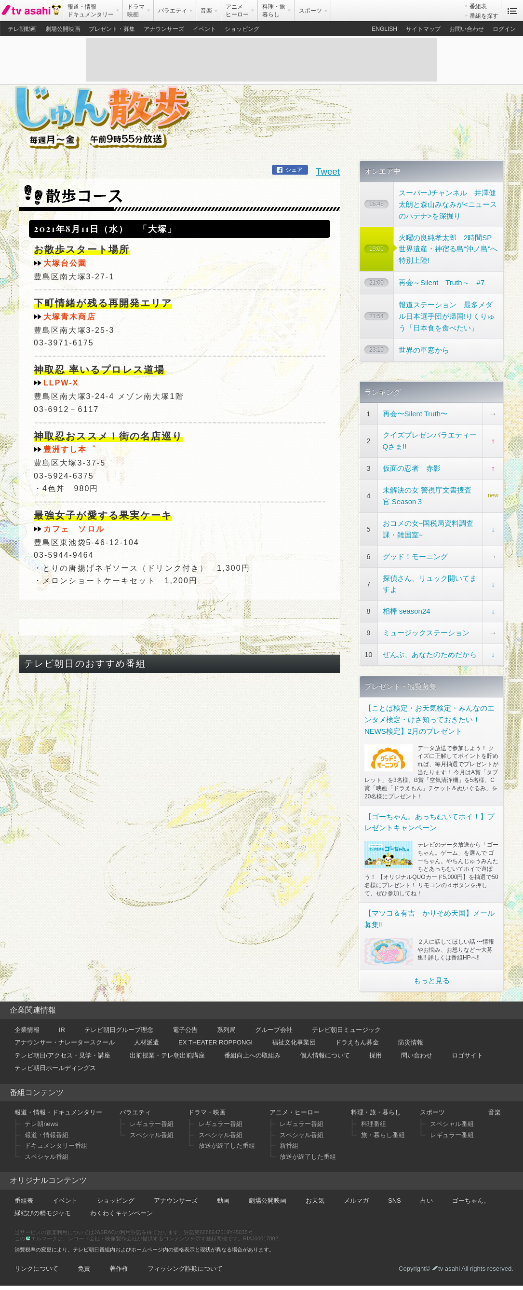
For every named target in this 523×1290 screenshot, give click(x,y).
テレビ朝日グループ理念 (118, 1029)
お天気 (315, 1200)
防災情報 (410, 1042)
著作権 (118, 1268)
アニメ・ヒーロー (294, 1112)
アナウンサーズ (164, 29)
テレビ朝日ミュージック (346, 1029)
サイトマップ (423, 29)
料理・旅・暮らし (376, 1112)
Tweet (328, 171)
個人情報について (325, 1055)
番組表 (478, 6)
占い (426, 1200)
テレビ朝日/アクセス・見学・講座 (62, 1055)
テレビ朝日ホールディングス (55, 1067)
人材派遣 (146, 1042)
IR (62, 1029)
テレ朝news (41, 1123)
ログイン (504, 29)
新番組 (289, 1145)
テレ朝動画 (22, 29)
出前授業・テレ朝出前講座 (167, 1055)
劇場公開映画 (62, 29)
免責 (84, 1268)
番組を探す (483, 16)
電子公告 (185, 1029)
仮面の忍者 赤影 (412, 468)
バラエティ (135, 1112)
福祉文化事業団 (294, 1042)
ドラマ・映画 (207, 1112)
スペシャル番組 (46, 1156)
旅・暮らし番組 (383, 1135)
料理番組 (373, 1123)
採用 (375, 1055)
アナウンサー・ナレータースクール (64, 1042)
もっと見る (432, 980)
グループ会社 (274, 1029)
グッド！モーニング (415, 556)
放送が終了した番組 (227, 1145)
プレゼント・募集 (112, 29)
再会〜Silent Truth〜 (415, 414)
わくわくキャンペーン (121, 1213)
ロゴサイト (467, 1055)
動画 (223, 1200)
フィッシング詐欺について (185, 1268)
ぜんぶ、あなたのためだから (430, 654)
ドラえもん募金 (357, 1042)
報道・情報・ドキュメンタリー (58, 1112)
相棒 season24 (406, 611)
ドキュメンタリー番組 (56, 1145)
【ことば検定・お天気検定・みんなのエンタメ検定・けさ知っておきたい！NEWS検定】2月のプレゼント (429, 719)
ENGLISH (384, 29)
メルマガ (356, 1200)
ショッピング (242, 29)
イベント (204, 29)
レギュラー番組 (152, 1123)
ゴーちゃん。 (471, 1200)
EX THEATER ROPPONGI (215, 1042)
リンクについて (36, 1268)
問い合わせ (416, 1055)
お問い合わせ (466, 29)
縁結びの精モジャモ (42, 1213)
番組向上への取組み (252, 1055)
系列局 (226, 1029)
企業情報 (27, 1029)
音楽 (494, 1112)
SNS (394, 1200)
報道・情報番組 (46, 1135)
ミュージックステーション (426, 633)
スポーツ (432, 1112)
